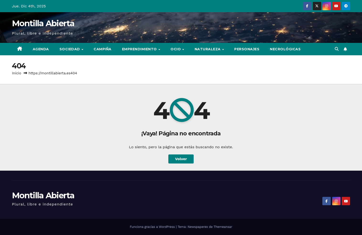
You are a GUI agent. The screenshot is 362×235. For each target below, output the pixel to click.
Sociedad (70, 49)
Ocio (176, 49)
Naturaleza (208, 49)
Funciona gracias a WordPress (153, 227)
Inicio (16, 73)
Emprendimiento (140, 49)
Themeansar (223, 227)
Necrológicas (285, 49)
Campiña (103, 49)
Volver (181, 159)
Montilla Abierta (43, 23)
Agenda (41, 49)
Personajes (246, 49)
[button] (337, 49)
